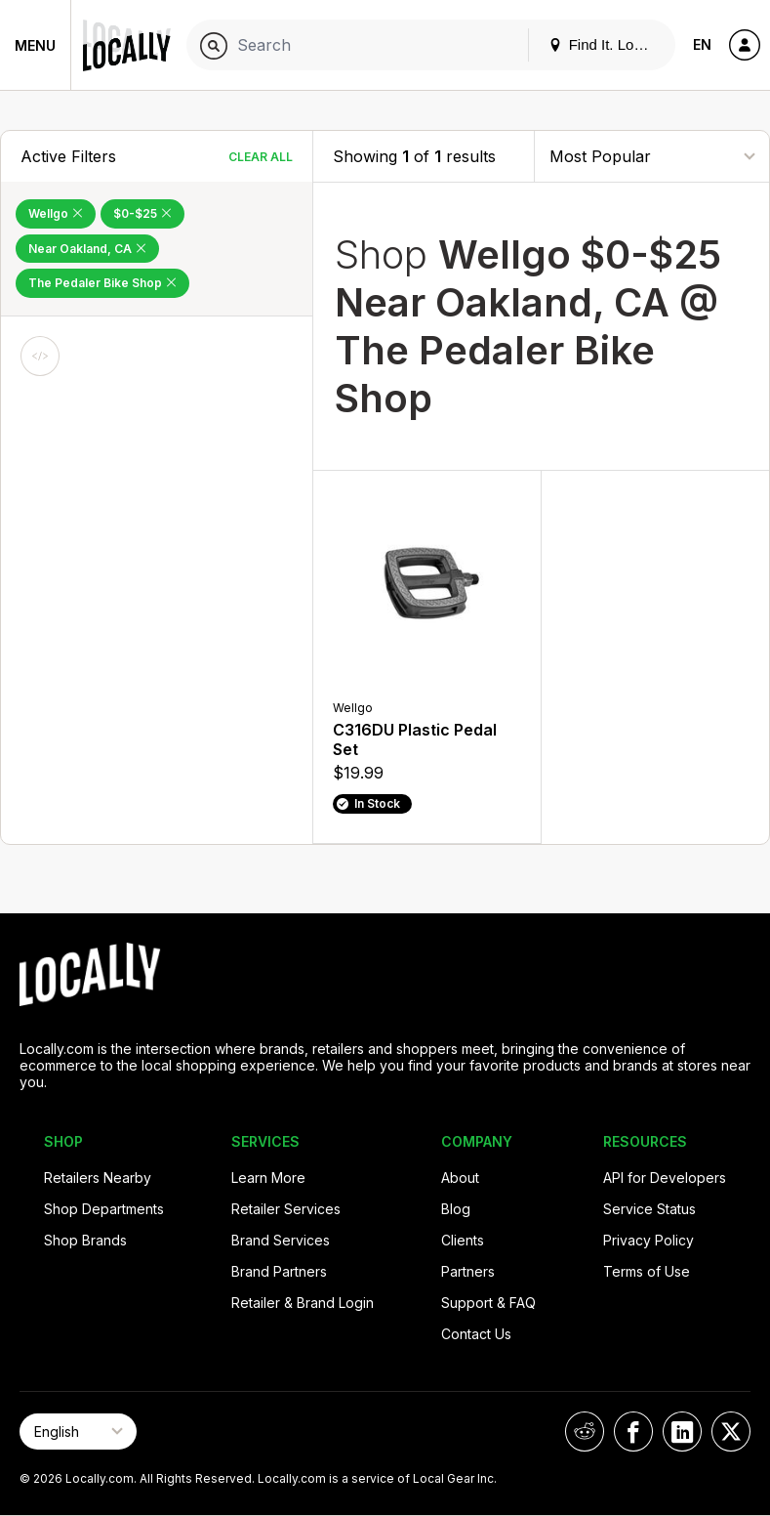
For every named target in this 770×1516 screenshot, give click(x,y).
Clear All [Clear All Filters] (260, 156)
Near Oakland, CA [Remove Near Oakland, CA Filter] (87, 248)
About (460, 1177)
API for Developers (664, 1177)
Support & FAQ (488, 1302)
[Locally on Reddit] (584, 1431)
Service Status (649, 1208)
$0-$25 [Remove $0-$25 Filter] (142, 213)
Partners (468, 1271)
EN (702, 44)
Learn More (268, 1177)
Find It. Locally (606, 44)
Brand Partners (279, 1271)
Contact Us (476, 1334)
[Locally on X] (730, 1431)
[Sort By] (652, 156)
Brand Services (280, 1240)
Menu (35, 45)
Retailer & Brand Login (302, 1302)
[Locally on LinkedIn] (682, 1431)
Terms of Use (646, 1271)
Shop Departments (104, 1208)
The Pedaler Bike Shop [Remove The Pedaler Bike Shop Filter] (102, 282)
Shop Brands (85, 1240)
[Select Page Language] (78, 1431)
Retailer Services (286, 1208)
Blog (455, 1208)
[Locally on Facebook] (633, 1431)
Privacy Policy (648, 1240)
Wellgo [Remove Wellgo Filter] (55, 213)
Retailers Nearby (97, 1177)
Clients (462, 1240)
